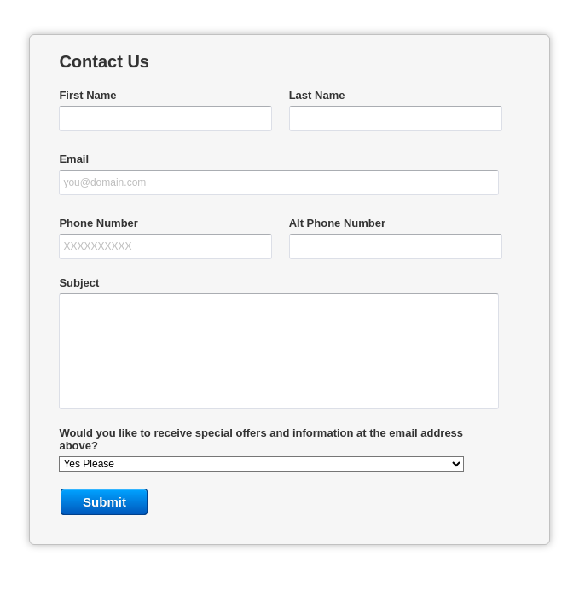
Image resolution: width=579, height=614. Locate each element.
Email (74, 159)
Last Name (317, 95)
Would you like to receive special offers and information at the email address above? (261, 439)
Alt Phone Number (337, 223)
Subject (79, 282)
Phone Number (98, 223)
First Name (87, 95)
